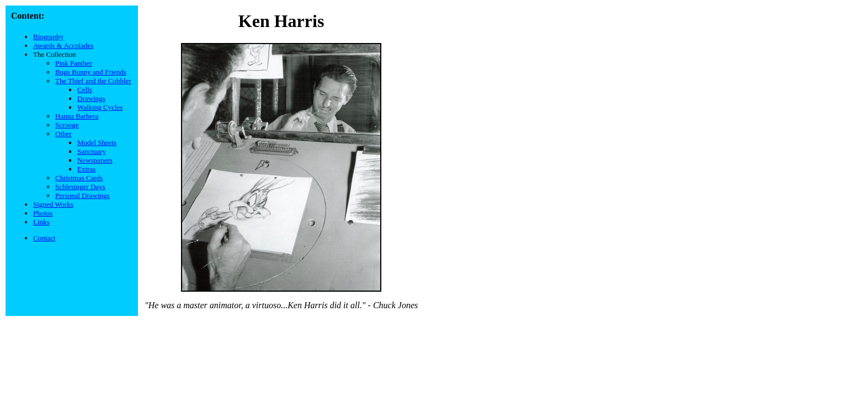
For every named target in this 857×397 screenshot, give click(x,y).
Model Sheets (96, 142)
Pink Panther (73, 63)
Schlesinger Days (80, 187)
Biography (48, 37)
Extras (86, 169)
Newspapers (95, 160)
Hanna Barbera (76, 116)
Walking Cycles (100, 107)
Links (41, 222)
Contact (44, 238)
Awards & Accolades (63, 45)
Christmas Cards (79, 178)
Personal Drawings (82, 195)
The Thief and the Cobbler (93, 81)
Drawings (91, 98)
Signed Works (53, 204)
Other (63, 134)
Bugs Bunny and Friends (90, 72)
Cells (84, 89)
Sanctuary (91, 151)
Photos (42, 213)
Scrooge (67, 125)
